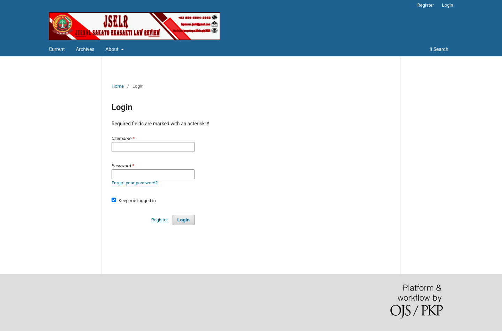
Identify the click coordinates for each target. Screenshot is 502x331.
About (112, 49)
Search (438, 49)
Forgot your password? (135, 182)
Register (425, 5)
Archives (85, 49)
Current (57, 49)
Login (447, 5)
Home (118, 86)
